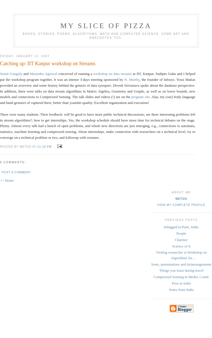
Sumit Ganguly (11, 74)
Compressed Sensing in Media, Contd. (181, 277)
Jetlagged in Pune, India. (181, 227)
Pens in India (181, 283)
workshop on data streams (113, 74)
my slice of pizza (106, 26)
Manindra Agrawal (43, 74)
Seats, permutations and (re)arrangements (181, 264)
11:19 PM (44, 146)
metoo (181, 198)
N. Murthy (132, 79)
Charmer (181, 240)
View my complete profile (181, 204)
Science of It (181, 246)
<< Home (7, 180)
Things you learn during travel (181, 270)
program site (140, 97)
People (181, 233)
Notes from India (181, 290)
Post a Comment (16, 172)
